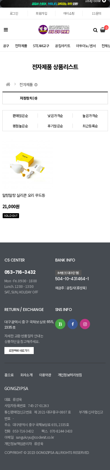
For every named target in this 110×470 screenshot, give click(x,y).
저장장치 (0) (28, 97)
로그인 (14, 13)
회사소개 (26, 374)
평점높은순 (20, 126)
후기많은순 (55, 126)
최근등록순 (90, 126)
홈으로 (8, 374)
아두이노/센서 (86, 45)
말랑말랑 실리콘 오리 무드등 (23, 195)
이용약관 (45, 374)
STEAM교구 (41, 45)
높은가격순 (90, 115)
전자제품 (21, 45)
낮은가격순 (55, 115)
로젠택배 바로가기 (19, 350)
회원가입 (41, 13)
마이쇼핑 (69, 13)
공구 (6, 45)
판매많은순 (20, 115)
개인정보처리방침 (70, 374)
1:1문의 (96, 13)
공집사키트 (62, 45)
